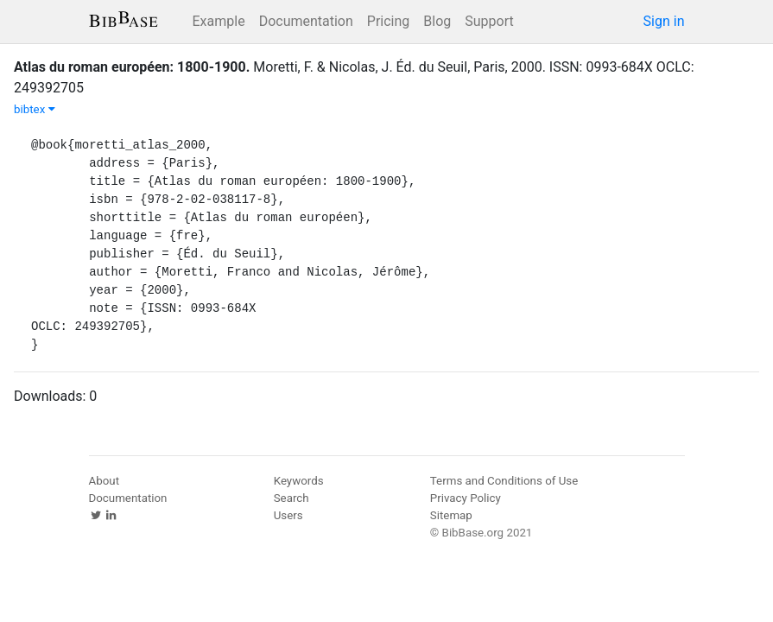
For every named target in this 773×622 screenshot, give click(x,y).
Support (489, 21)
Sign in (664, 21)
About (104, 480)
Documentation (306, 21)
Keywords (299, 480)
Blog (437, 21)
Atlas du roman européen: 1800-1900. (132, 67)
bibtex (34, 109)
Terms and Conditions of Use (504, 480)
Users (288, 515)
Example (219, 21)
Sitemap (451, 515)
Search (291, 498)
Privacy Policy (465, 498)
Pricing (388, 21)
